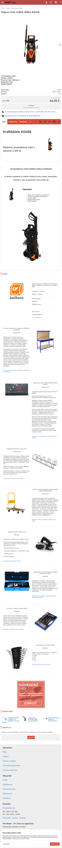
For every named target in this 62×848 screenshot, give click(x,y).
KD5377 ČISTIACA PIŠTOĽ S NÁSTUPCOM (54, 719)
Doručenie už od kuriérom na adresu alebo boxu (22, 116)
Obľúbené (7, 798)
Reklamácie (7, 793)
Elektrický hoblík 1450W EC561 (12, 561)
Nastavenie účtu (9, 789)
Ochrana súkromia (10, 770)
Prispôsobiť (6, 844)
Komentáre (23, 121)
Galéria (6, 756)
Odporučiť (31, 737)
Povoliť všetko (55, 844)
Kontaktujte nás (9, 808)
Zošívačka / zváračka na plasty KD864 (13, 629)
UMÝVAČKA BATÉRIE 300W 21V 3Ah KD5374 (33, 719)
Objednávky (7, 784)
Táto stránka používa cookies (11, 833)
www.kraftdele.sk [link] (37, 317)
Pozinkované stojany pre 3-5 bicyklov (13, 478)
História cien (13, 121)
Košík (5, 780)
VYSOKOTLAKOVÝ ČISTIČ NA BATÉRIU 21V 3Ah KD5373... (10, 720)
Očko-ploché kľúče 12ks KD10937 (41, 664)
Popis (4, 121)
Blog (5, 752)
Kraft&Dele (47, 169)
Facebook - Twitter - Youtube (14, 818)
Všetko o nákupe (9, 761)
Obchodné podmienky (11, 765)
